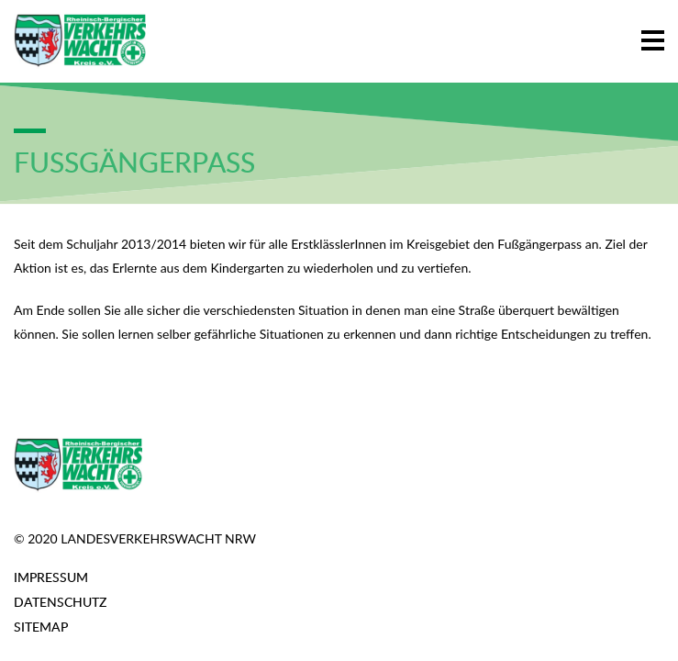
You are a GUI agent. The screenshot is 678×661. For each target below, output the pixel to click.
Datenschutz (60, 602)
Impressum (51, 577)
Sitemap (41, 626)
